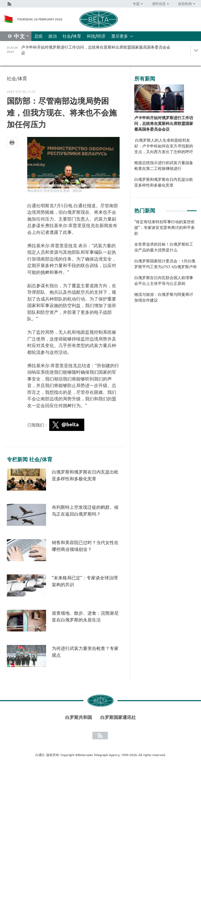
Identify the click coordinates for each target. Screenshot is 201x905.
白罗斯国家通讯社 (118, 717)
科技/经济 (96, 36)
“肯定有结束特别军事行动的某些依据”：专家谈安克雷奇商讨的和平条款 (164, 227)
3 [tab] (192, 208)
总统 (38, 36)
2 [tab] (181, 208)
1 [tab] (171, 208)
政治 (52, 36)
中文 (19, 36)
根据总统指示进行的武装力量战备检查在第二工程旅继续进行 (163, 165)
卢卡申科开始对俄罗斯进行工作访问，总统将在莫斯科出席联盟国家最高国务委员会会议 (163, 123)
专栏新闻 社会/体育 (29, 459)
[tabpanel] (165, 263)
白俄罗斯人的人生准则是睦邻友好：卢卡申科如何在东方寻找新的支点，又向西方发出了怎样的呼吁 (163, 146)
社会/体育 (72, 36)
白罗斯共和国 (78, 717)
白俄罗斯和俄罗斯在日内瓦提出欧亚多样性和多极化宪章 (163, 182)
